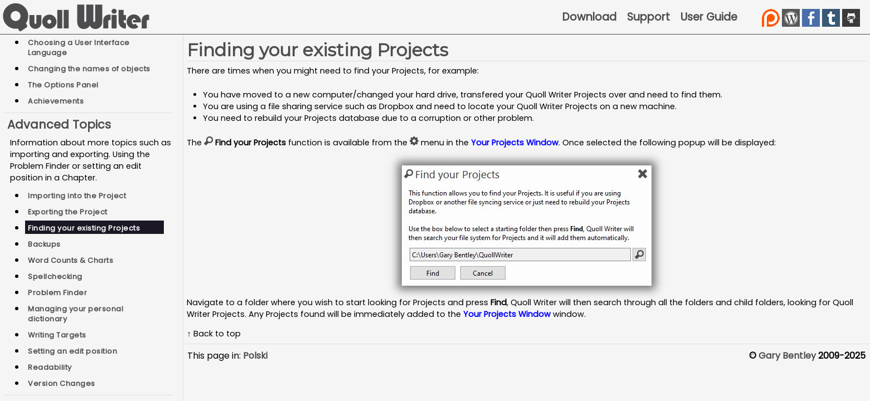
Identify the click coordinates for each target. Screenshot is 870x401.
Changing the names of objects (89, 69)
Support (648, 17)
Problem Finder (57, 292)
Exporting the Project (68, 212)
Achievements (56, 101)
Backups (44, 244)
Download (589, 17)
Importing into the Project (77, 195)
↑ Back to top (213, 333)
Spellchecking (55, 276)
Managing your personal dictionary (75, 314)
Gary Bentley (787, 355)
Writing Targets (57, 335)
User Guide (709, 17)
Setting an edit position (72, 351)
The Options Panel (63, 85)
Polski (255, 355)
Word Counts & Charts (70, 260)
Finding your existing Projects (84, 228)
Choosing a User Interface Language (79, 47)
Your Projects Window (514, 142)
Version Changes (61, 383)
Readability (50, 367)
